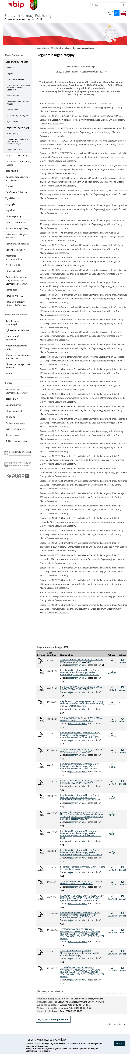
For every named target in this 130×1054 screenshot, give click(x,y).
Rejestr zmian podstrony (55, 1019)
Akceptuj (119, 1044)
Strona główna (42, 48)
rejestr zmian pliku (77, 664)
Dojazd (10, 73)
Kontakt (10, 67)
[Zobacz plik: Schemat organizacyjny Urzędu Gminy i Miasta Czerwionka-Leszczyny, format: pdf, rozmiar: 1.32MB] (122, 868)
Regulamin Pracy (14, 149)
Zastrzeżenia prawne (15, 428)
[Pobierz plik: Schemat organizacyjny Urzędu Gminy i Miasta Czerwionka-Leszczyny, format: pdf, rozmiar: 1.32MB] (112, 868)
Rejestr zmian (12, 435)
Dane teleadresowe (15, 79)
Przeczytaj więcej (33, 1043)
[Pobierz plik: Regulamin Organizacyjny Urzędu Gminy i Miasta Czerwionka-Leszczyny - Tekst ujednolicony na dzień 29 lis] (112, 797)
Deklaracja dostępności (16, 441)
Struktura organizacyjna (17, 115)
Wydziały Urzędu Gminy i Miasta (18, 102)
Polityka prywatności (15, 423)
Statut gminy (12, 133)
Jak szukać (10, 416)
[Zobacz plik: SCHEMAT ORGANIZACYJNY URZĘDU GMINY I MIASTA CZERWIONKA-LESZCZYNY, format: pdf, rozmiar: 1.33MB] (122, 688)
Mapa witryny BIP (13, 404)
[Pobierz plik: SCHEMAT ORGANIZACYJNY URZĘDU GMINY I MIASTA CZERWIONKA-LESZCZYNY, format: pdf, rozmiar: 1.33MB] (112, 688)
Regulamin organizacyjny (18, 127)
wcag (110, 13)
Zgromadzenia (13, 121)
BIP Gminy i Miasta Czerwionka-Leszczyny (16, 391)
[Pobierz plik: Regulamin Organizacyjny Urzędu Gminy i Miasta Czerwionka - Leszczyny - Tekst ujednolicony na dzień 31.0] (112, 914)
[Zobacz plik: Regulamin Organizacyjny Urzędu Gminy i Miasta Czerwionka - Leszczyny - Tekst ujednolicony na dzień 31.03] (122, 914)
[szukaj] (123, 5)
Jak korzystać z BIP (14, 411)
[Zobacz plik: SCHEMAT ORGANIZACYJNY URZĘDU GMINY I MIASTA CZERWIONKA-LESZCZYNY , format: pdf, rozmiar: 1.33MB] (122, 661)
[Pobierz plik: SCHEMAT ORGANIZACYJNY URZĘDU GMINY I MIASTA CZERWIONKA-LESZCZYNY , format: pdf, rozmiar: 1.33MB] (112, 661)
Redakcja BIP (11, 398)
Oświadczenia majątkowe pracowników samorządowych (18, 141)
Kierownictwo (13, 95)
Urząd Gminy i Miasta (61, 48)
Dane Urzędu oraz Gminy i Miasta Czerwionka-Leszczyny (18, 87)
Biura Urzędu (13, 109)
